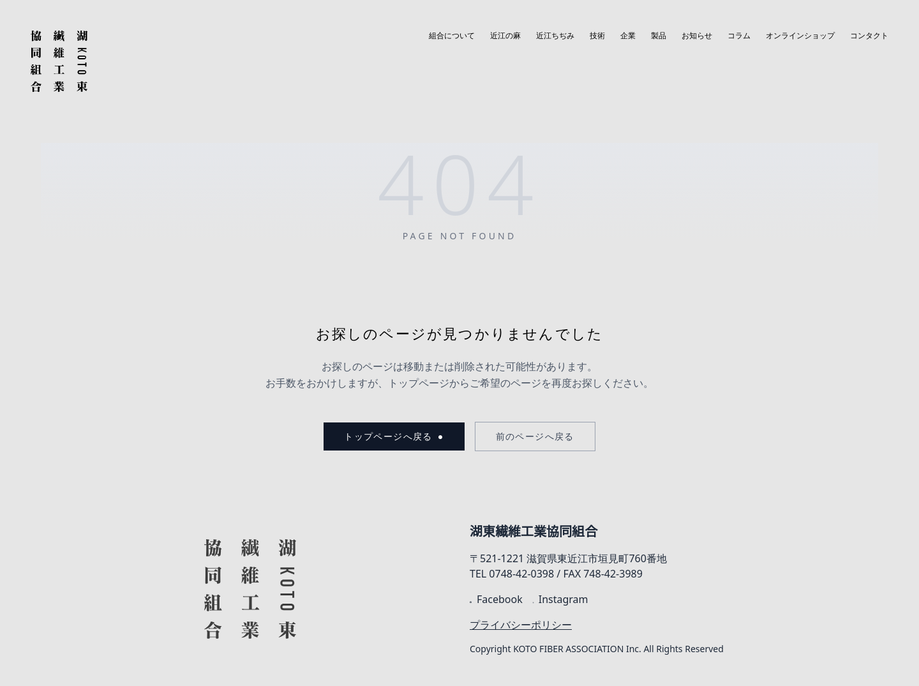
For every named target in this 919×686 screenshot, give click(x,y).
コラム (739, 36)
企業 (628, 36)
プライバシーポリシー (521, 625)
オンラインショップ (800, 36)
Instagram (560, 599)
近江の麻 (505, 36)
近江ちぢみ (555, 36)
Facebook (496, 599)
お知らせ (697, 36)
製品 (658, 36)
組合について (452, 36)
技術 (597, 36)
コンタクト (869, 36)
